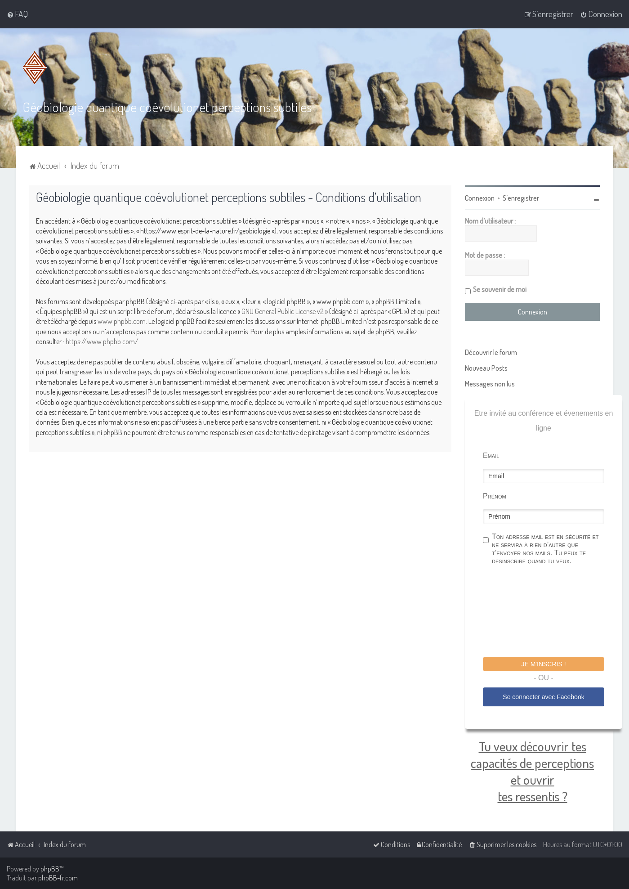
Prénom (494, 496)
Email (491, 455)
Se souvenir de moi (499, 289)
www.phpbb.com (122, 321)
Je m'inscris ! (543, 664)
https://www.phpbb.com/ (102, 341)
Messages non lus (490, 383)
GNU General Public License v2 (282, 311)
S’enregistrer (521, 197)
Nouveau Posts (486, 368)
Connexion (480, 197)
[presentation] (551, 612)
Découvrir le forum (491, 352)
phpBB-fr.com (58, 877)
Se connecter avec (543, 696)
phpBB (49, 868)
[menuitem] (17, 14)
